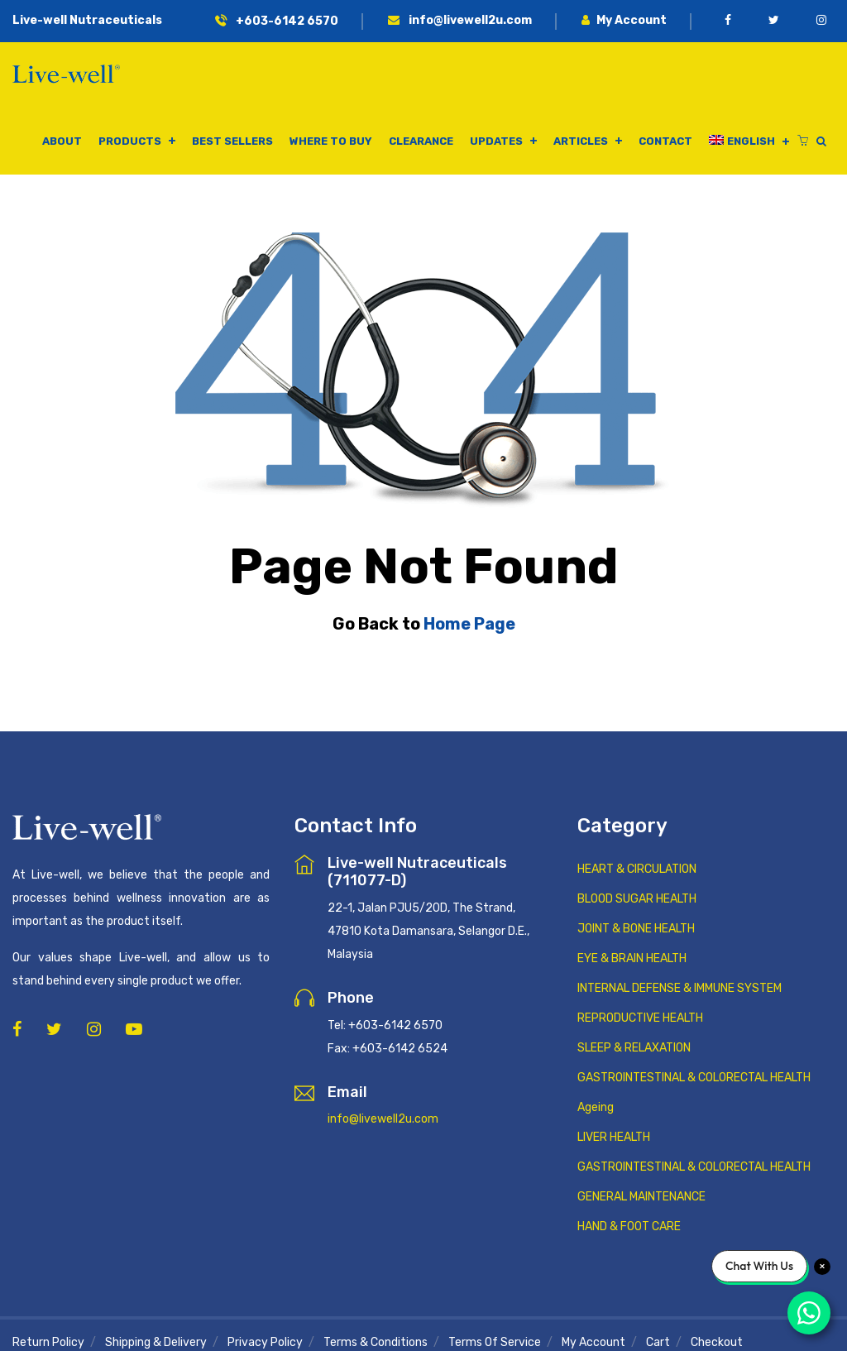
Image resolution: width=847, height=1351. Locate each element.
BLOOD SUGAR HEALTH (636, 899)
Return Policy (48, 1342)
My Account (624, 20)
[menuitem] (749, 141)
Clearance (421, 141)
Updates (496, 141)
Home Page (469, 624)
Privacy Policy (265, 1342)
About (62, 141)
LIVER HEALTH (613, 1137)
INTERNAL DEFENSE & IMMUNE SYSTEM (679, 988)
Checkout (717, 1342)
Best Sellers (232, 141)
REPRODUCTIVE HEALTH (640, 1018)
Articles (580, 141)
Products (129, 141)
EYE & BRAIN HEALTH (632, 958)
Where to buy (331, 141)
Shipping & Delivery (156, 1342)
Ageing (595, 1107)
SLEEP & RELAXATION (634, 1048)
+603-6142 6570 (276, 21)
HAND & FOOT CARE (629, 1226)
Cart (658, 1342)
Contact (665, 141)
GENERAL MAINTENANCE (641, 1197)
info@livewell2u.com (460, 20)
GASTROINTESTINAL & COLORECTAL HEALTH (694, 1078)
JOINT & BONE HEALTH (636, 929)
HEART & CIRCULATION (636, 869)
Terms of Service (494, 1342)
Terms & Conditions (375, 1342)
